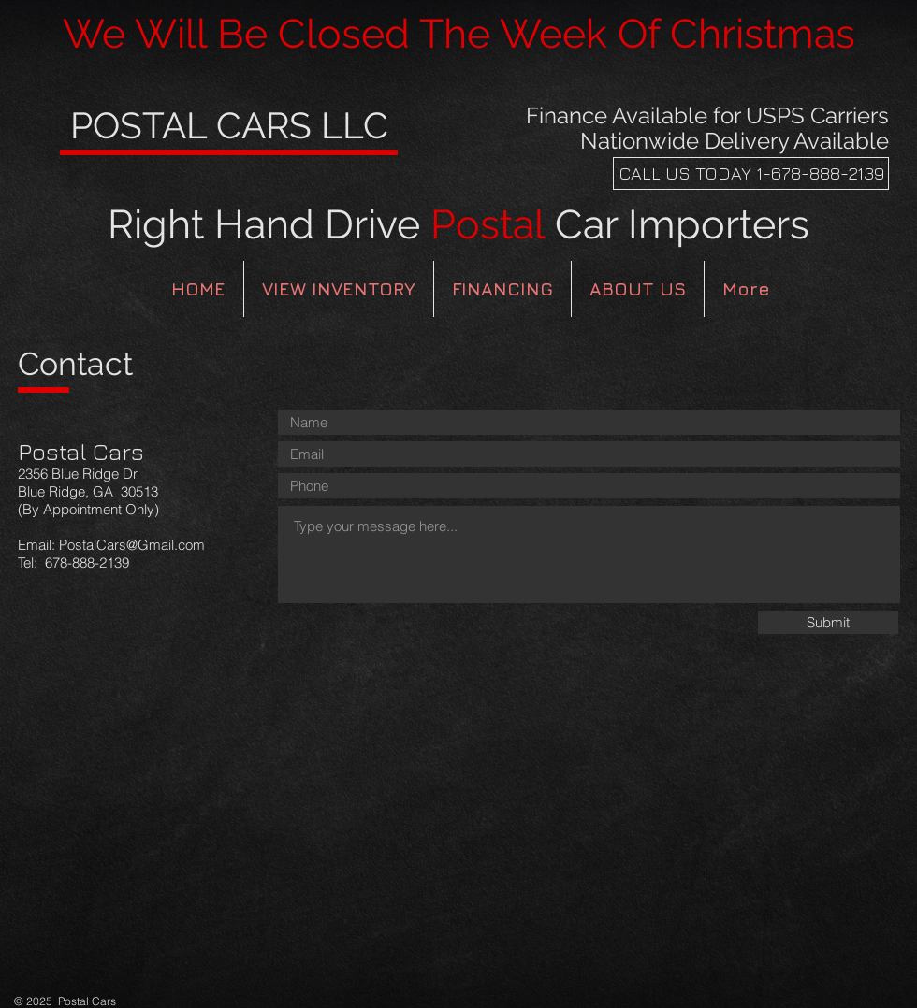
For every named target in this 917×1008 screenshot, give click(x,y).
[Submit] (828, 622)
